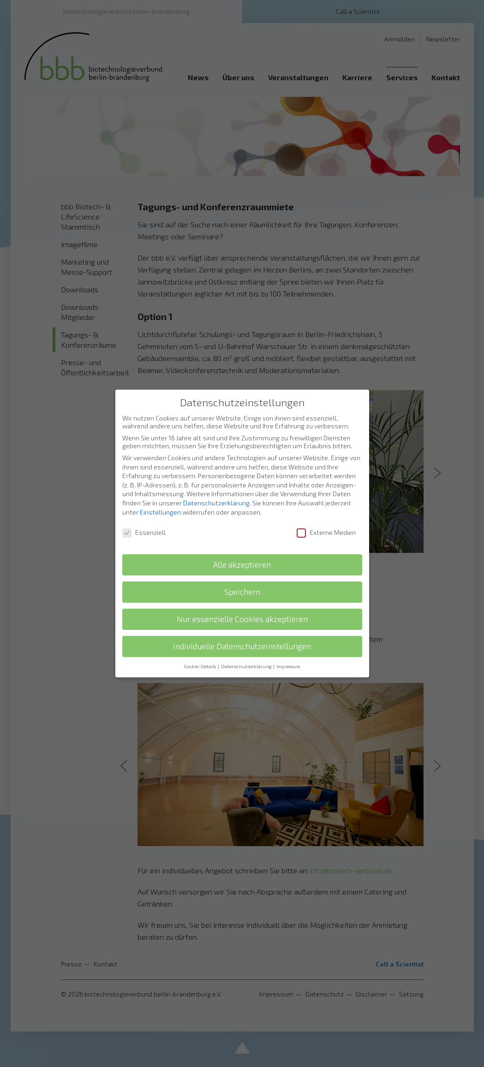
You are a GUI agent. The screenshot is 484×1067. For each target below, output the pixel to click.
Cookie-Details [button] (200, 666)
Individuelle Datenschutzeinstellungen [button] (242, 646)
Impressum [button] (288, 666)
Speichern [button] (242, 592)
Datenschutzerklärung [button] (246, 666)
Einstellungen (160, 512)
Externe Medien (326, 532)
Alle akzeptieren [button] (242, 564)
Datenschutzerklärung (216, 503)
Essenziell (144, 532)
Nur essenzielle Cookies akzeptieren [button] (242, 619)
